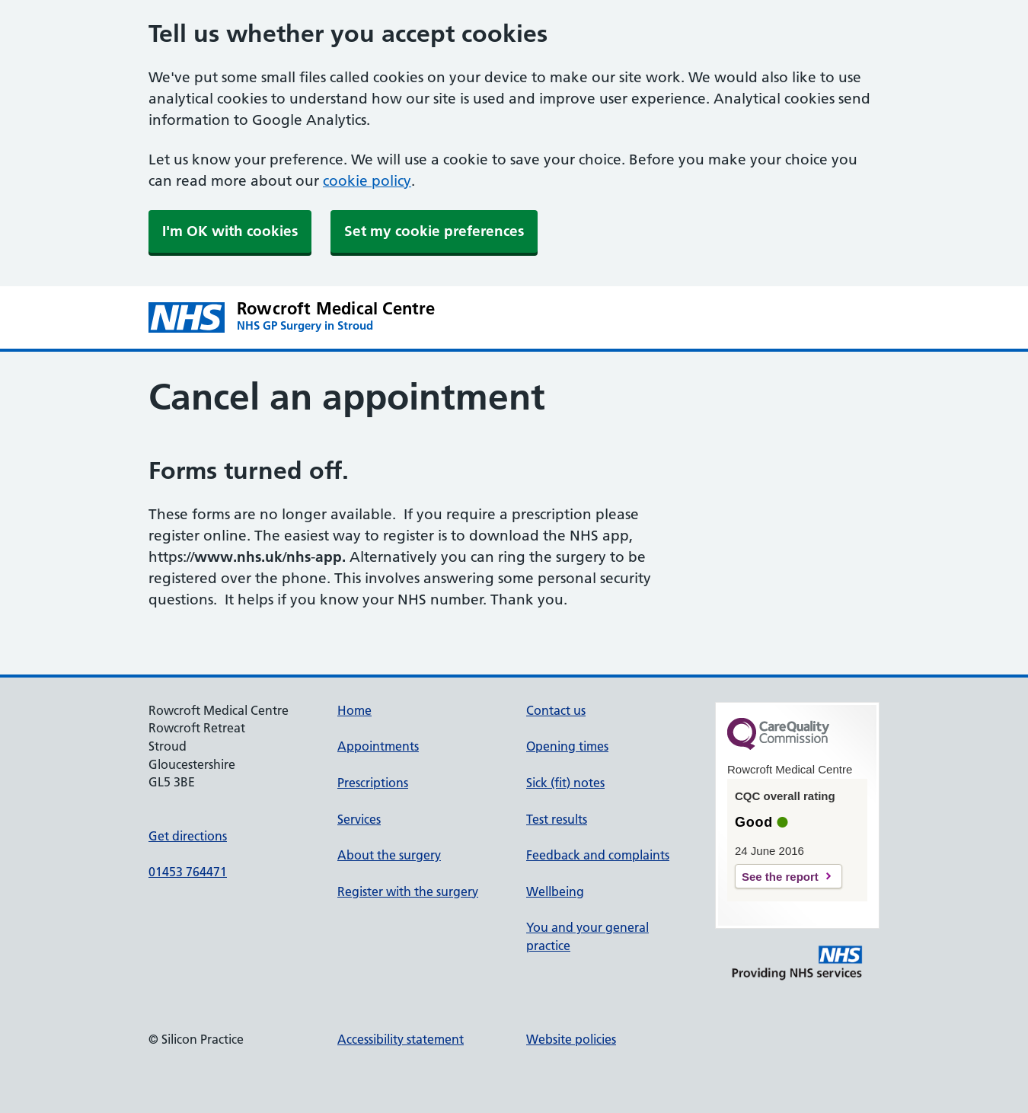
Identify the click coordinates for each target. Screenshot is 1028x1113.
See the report (780, 876)
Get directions (187, 836)
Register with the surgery (407, 891)
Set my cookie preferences (434, 231)
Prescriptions (372, 782)
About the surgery (389, 855)
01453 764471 (187, 871)
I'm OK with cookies (230, 231)
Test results (556, 819)
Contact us (556, 710)
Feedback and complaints (597, 855)
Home (354, 710)
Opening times (567, 746)
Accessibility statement (400, 1039)
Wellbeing (555, 891)
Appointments (378, 746)
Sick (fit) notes (565, 782)
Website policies (571, 1039)
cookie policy (367, 181)
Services (359, 819)
